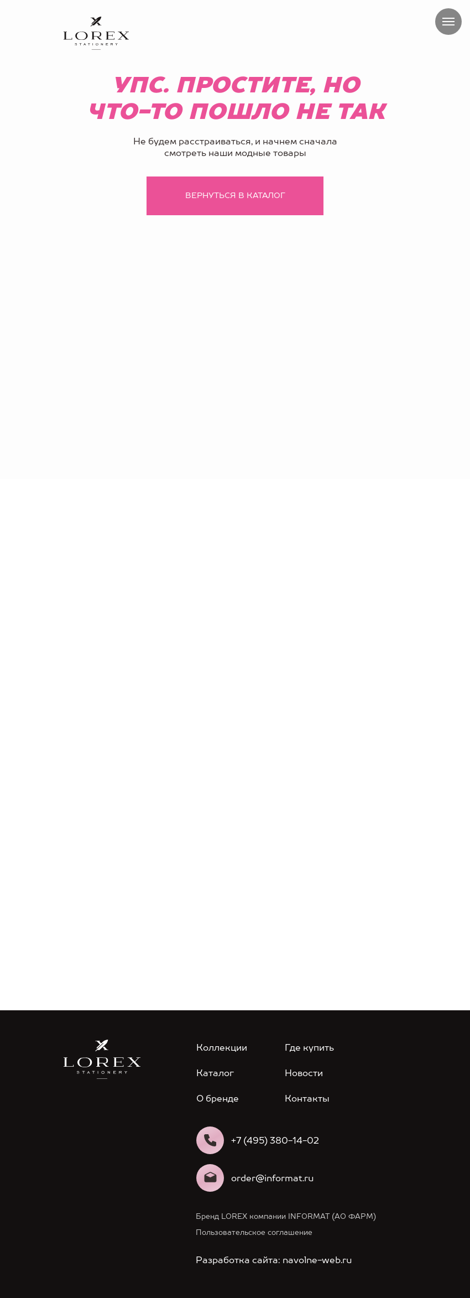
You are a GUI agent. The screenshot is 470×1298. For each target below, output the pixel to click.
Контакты (307, 1098)
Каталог (215, 1073)
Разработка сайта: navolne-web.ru (274, 1260)
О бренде (217, 1098)
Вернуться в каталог (235, 195)
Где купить (309, 1047)
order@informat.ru (272, 1178)
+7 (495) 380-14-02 (275, 1140)
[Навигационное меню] (448, 21)
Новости (304, 1073)
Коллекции (221, 1047)
